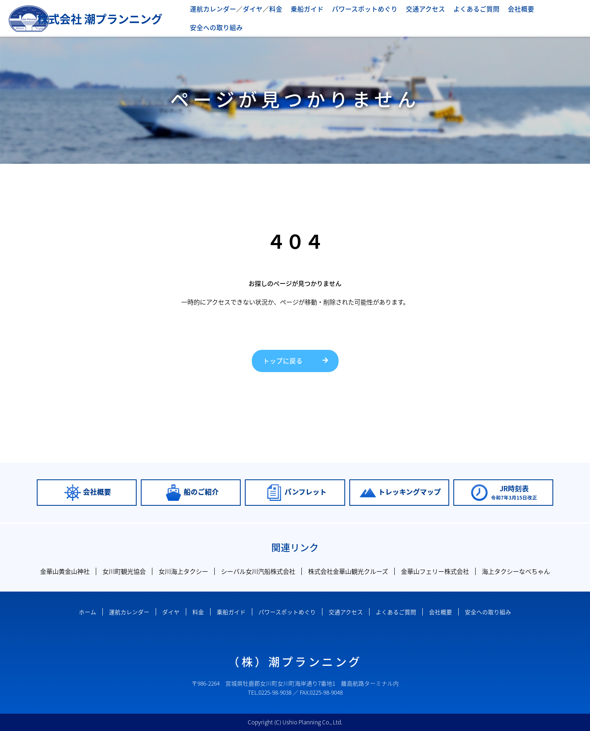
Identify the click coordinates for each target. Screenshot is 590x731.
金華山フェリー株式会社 (435, 571)
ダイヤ (255, 16)
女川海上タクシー (183, 571)
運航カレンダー (218, 16)
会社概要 (509, 16)
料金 (277, 16)
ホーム (87, 612)
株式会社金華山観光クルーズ (348, 571)
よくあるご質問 (467, 16)
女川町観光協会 (124, 571)
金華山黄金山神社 (65, 571)
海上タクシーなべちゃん (516, 571)
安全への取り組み (557, 16)
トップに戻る (281, 361)
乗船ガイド (306, 16)
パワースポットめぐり (361, 16)
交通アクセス (418, 16)
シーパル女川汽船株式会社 (258, 571)
